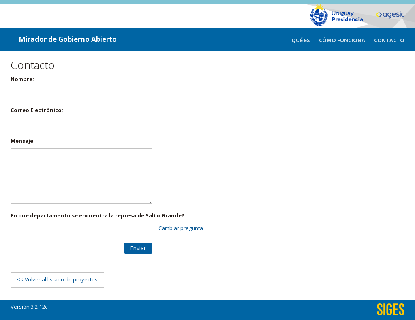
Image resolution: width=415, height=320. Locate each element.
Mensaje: (23, 140)
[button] (138, 248)
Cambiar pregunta (180, 228)
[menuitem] (305, 39)
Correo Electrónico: (37, 110)
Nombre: (22, 79)
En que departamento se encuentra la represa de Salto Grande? (97, 215)
